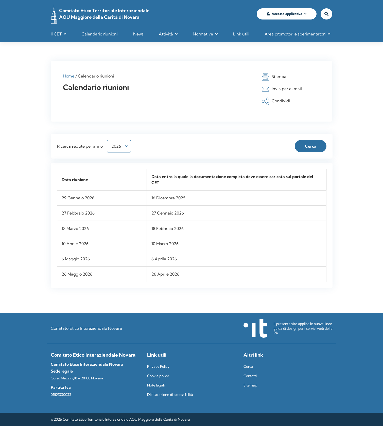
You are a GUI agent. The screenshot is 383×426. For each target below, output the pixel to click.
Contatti (250, 376)
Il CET (56, 33)
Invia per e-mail (282, 89)
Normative (203, 33)
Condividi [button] (276, 101)
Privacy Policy (158, 366)
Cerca (248, 366)
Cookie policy (158, 376)
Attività (166, 33)
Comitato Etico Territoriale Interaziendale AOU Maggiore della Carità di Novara (126, 419)
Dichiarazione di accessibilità (170, 394)
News (138, 33)
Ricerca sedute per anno (80, 146)
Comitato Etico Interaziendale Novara (86, 328)
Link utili (241, 33)
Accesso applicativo (284, 14)
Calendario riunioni (99, 33)
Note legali (156, 385)
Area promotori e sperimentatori (295, 33)
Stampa (274, 77)
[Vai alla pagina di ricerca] (326, 14)
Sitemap (250, 385)
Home (68, 76)
